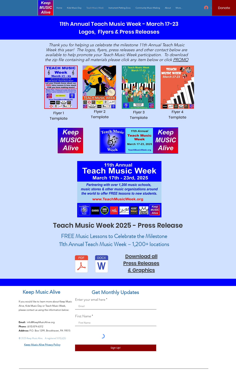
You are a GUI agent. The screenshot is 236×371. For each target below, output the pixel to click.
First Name (83, 316)
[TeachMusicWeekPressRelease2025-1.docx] (101, 264)
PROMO (180, 59)
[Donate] (224, 8)
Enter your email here (90, 299)
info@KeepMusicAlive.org (41, 322)
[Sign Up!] (115, 348)
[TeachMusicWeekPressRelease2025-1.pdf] (81, 264)
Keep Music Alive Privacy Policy (42, 344)
